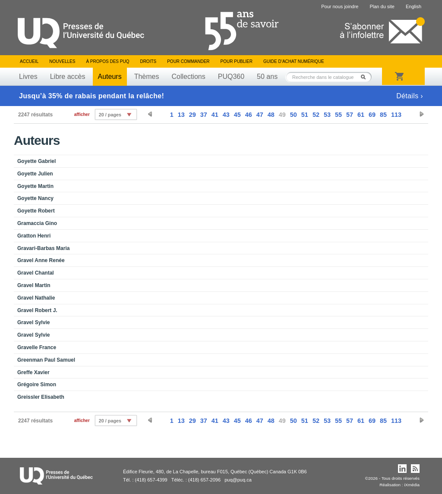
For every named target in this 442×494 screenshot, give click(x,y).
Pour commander (188, 61)
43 (226, 114)
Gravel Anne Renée (41, 260)
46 (248, 114)
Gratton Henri (34, 236)
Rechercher (365, 77)
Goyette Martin (35, 186)
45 (237, 114)
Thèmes (146, 76)
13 (181, 114)
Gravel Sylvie (33, 322)
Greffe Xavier (33, 372)
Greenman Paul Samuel (46, 360)
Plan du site (381, 6)
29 (192, 114)
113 (396, 114)
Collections (188, 76)
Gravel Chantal (35, 273)
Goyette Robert (36, 211)
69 (372, 114)
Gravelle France (36, 347)
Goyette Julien (35, 174)
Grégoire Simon (36, 384)
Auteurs (110, 76)
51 (304, 114)
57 (349, 114)
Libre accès (67, 76)
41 (215, 114)
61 (360, 114)
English (413, 6)
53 (327, 114)
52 (316, 114)
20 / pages (110, 114)
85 (383, 114)
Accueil (29, 61)
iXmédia (412, 484)
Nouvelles (62, 61)
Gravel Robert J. (37, 310)
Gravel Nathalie (36, 298)
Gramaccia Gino (37, 223)
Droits (148, 61)
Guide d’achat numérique (293, 61)
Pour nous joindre (339, 6)
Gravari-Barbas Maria (43, 248)
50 (293, 114)
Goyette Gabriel (36, 161)
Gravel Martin (34, 285)
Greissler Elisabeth (40, 397)
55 (338, 114)
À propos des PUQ (107, 61)
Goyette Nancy (35, 198)
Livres (28, 76)
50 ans (267, 76)
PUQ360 (231, 76)
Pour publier (237, 61)
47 (259, 114)
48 (271, 114)
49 (282, 114)
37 (203, 114)
